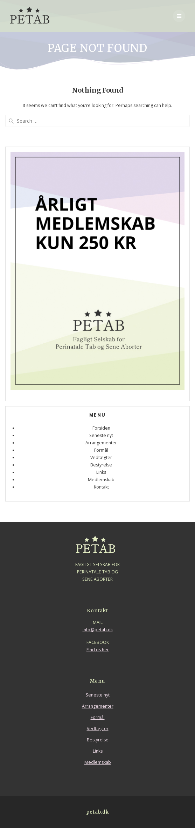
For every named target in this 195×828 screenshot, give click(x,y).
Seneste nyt (101, 435)
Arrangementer (101, 443)
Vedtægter (101, 457)
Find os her (97, 650)
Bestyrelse (101, 465)
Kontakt (101, 487)
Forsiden (101, 428)
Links (101, 472)
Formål (101, 450)
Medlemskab (101, 480)
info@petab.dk (98, 630)
